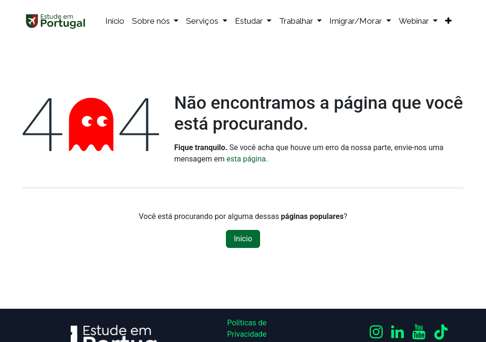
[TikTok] (440, 332)
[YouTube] (419, 332)
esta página (246, 158)
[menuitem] (115, 21)
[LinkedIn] (397, 332)
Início (243, 238)
